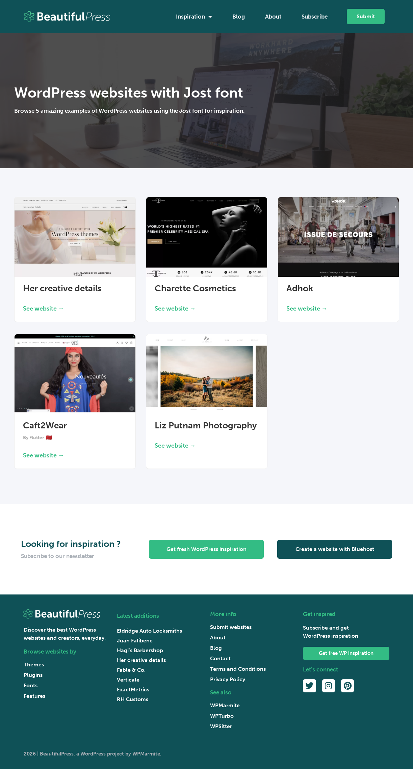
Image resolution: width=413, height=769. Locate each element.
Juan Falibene (135, 640)
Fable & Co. (131, 670)
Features (34, 696)
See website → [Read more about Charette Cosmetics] (175, 308)
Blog (238, 16)
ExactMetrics (133, 689)
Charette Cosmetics (195, 288)
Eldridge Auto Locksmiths (149, 631)
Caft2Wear (45, 425)
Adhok (299, 288)
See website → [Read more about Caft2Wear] (43, 455)
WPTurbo (222, 716)
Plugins (33, 675)
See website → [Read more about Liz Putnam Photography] (175, 445)
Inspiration (194, 16)
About (273, 16)
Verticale (128, 680)
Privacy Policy (227, 679)
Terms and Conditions (238, 669)
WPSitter (221, 726)
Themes (34, 664)
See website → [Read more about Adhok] (307, 308)
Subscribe (315, 16)
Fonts (30, 685)
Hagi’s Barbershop (140, 650)
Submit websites (231, 627)
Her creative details (62, 288)
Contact (220, 658)
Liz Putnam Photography (206, 425)
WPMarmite (225, 705)
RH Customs (132, 699)
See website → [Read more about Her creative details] (43, 308)
